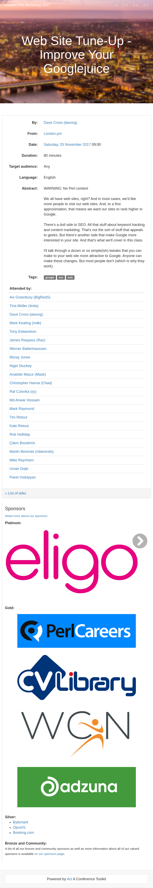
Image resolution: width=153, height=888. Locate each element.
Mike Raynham (22, 460)
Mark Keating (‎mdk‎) (25, 323)
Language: (29, 177)
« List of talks (15, 493)
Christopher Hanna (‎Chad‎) (31, 383)
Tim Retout (18, 417)
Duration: (30, 156)
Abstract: (30, 188)
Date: (33, 145)
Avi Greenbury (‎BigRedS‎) (30, 297)
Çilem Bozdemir (22, 443)
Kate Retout (19, 426)
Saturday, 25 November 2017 (68, 145)
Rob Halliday (20, 434)
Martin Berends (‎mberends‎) (32, 452)
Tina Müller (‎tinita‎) (24, 306)
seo (61, 277)
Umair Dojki (19, 469)
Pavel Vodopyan (23, 477)
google (49, 277)
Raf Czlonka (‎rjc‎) (23, 392)
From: (32, 134)
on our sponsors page (49, 854)
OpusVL (19, 827)
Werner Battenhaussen (28, 349)
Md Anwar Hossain (25, 400)
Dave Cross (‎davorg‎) (60, 123)
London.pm (53, 134)
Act (69, 879)
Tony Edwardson (23, 332)
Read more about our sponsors (26, 516)
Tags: (33, 277)
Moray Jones (20, 357)
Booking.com (23, 833)
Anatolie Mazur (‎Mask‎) (28, 374)
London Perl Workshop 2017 (27, 5)
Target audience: (23, 166)
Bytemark (20, 822)
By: (35, 123)
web (70, 277)
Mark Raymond (22, 409)
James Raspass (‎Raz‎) (27, 340)
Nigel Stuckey (21, 366)
